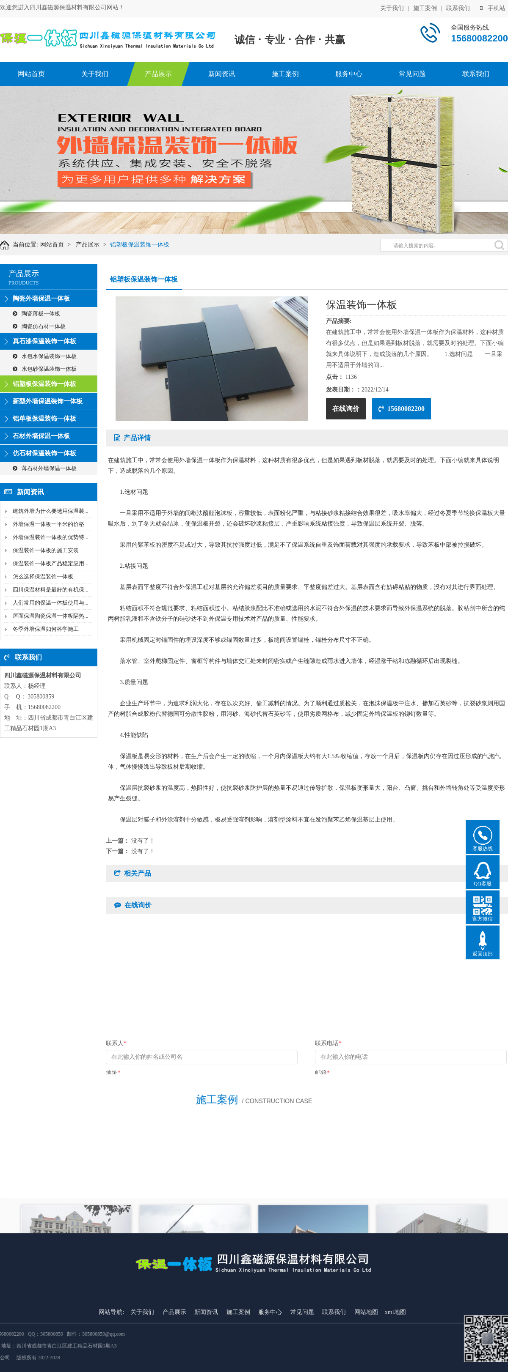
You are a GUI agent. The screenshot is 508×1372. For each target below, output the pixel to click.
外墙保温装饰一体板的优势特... (50, 537)
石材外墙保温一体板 (41, 436)
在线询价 (345, 408)
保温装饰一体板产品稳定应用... (50, 563)
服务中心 (348, 73)
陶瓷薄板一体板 (36, 313)
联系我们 (458, 8)
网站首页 (31, 73)
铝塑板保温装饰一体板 (143, 244)
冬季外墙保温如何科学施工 (46, 629)
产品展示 (158, 73)
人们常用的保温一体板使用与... (50, 603)
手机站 (492, 8)
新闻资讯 (221, 73)
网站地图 (366, 1356)
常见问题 (412, 73)
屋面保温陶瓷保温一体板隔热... (50, 616)
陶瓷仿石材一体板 (39, 326)
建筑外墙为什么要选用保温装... (50, 511)
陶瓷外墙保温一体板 (41, 298)
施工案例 (425, 8)
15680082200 (401, 408)
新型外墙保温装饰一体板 (48, 401)
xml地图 (395, 1356)
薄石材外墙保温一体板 (45, 468)
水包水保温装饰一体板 (45, 356)
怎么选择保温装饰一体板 (43, 576)
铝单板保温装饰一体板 (44, 418)
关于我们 (392, 8)
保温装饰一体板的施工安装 (46, 550)
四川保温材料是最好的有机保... (50, 589)
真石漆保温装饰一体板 (44, 341)
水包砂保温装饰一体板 (45, 369)
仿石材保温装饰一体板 (44, 453)
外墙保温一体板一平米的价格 (48, 524)
